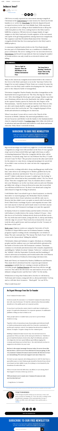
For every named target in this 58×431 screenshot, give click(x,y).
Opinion (8, 1)
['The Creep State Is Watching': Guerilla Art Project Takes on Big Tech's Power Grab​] (33, 70)
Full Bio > (18, 402)
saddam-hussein (16, 1)
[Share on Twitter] (25, 14)
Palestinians (9, 54)
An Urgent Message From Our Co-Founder (22, 290)
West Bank (26, 23)
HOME (3, 1)
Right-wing (9, 228)
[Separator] (35, 14)
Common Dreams (12, 12)
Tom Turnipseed (8, 10)
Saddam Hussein (23, 267)
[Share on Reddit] (31, 14)
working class (30, 121)
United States (22, 21)
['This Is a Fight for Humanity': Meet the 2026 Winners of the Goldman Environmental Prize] (10, 70)
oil (49, 267)
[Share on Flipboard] (28, 14)
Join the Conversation (29, 413)
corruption (9, 265)
